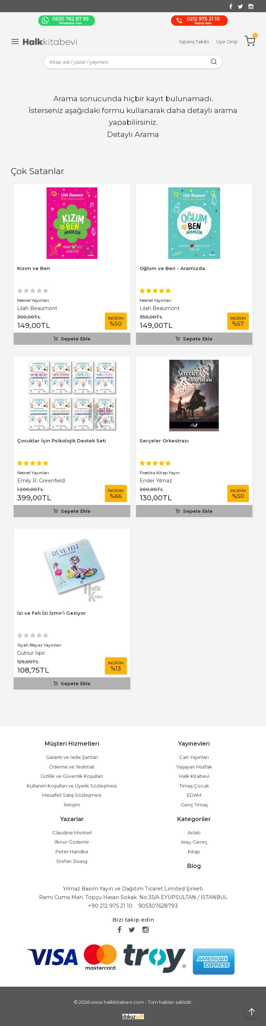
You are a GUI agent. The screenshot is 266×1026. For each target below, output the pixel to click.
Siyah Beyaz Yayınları (39, 645)
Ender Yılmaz (156, 480)
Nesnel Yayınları (33, 300)
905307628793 (158, 906)
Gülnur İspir (31, 653)
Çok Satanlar (37, 171)
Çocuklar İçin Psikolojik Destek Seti (61, 440)
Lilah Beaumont (37, 308)
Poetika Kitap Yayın (160, 472)
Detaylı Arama (133, 134)
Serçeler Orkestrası (164, 440)
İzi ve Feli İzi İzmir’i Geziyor (51, 613)
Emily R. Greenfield (41, 480)
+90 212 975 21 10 (110, 906)
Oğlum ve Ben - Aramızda (172, 268)
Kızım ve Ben (33, 268)
